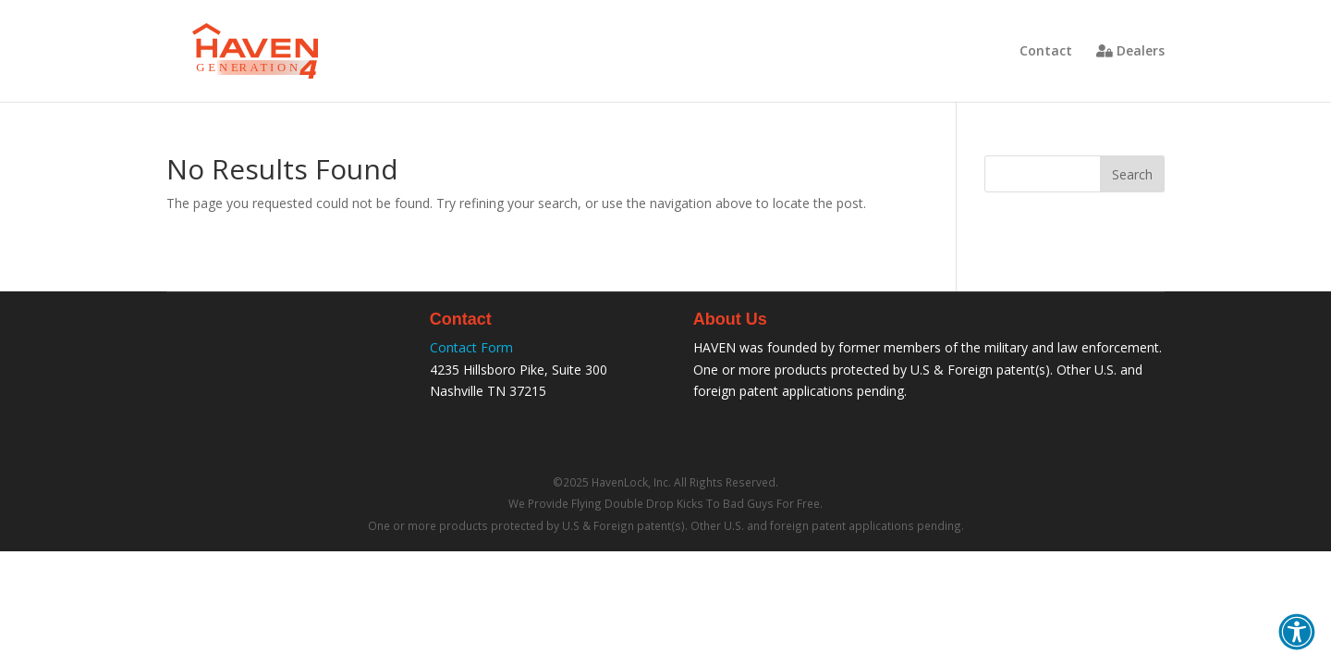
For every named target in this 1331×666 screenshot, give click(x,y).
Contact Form (471, 347)
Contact (1046, 51)
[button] (1296, 631)
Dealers (1130, 51)
